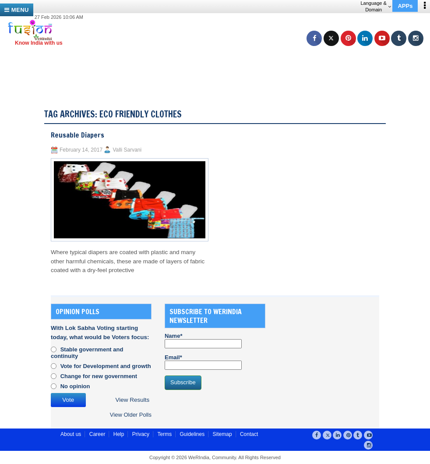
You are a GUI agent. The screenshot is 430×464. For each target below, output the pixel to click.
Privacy (140, 434)
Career (97, 434)
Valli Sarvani (127, 150)
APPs (405, 6)
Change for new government (98, 376)
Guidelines (192, 434)
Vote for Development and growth (105, 366)
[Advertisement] (218, 65)
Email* (203, 362)
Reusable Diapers (77, 135)
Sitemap (222, 434)
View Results (133, 400)
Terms (164, 434)
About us (70, 434)
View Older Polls (131, 414)
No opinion (75, 386)
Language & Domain (375, 6)
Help (118, 434)
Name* (203, 340)
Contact (249, 434)
